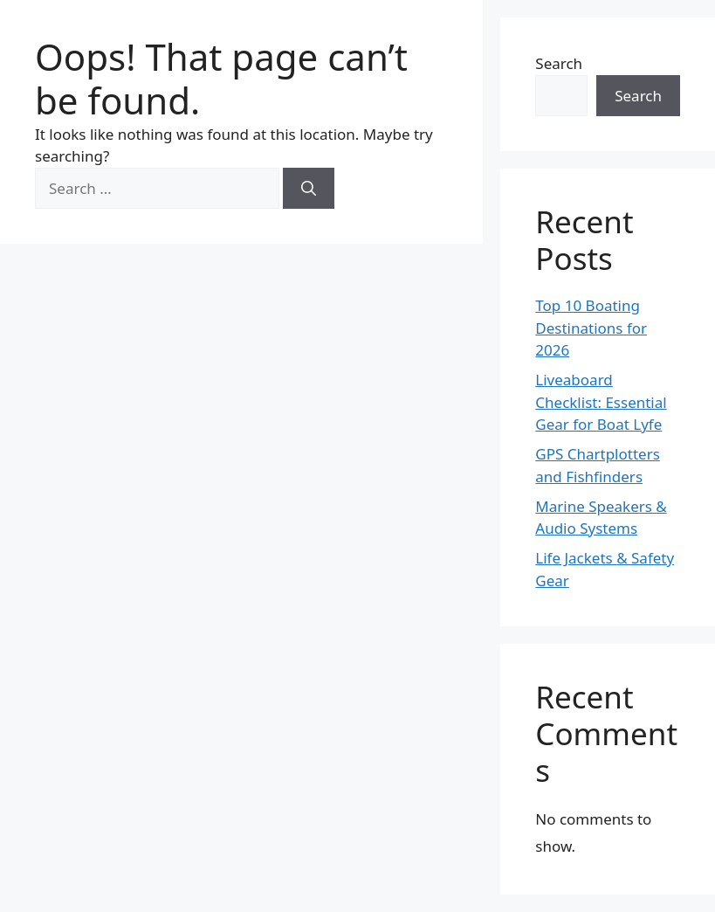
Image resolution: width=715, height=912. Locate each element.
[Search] (308, 189)
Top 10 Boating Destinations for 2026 (591, 327)
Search (558, 63)
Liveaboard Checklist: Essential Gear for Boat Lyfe (600, 402)
